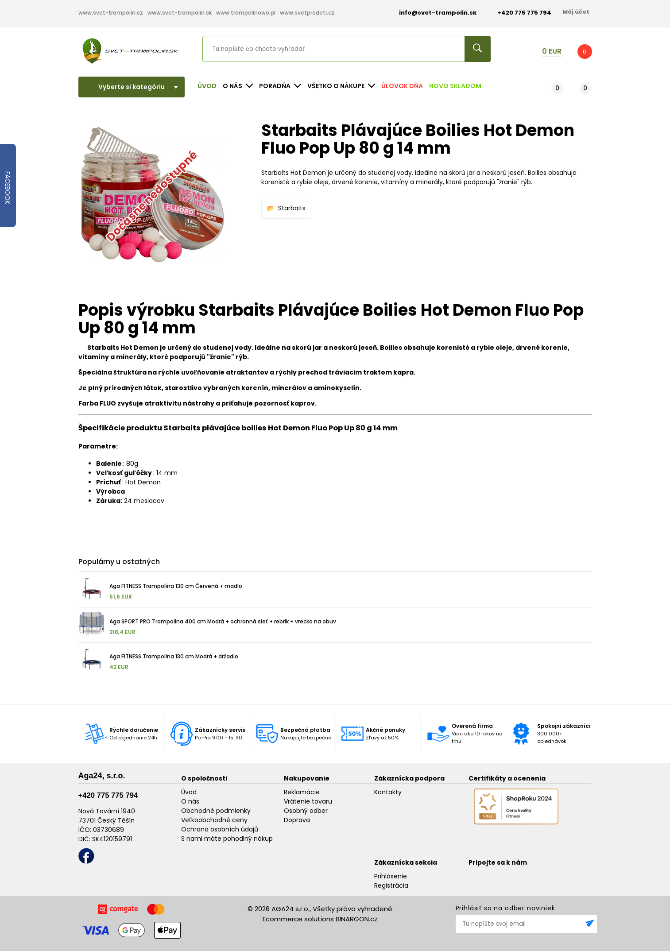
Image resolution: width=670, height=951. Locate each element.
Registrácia (391, 885)
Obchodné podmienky (216, 810)
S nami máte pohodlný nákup (227, 838)
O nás (190, 801)
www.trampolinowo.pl (245, 12)
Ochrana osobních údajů (219, 829)
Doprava (297, 820)
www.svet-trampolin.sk (179, 12)
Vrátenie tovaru (308, 801)
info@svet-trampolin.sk (431, 13)
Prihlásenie (390, 876)
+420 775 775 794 (108, 795)
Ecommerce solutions (298, 919)
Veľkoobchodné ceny (214, 820)
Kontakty (388, 792)
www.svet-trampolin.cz (110, 12)
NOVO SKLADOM (455, 85)
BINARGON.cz (357, 919)
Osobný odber (306, 810)
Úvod (207, 85)
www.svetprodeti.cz (307, 12)
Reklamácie (302, 792)
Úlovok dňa (402, 85)
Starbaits (292, 208)
